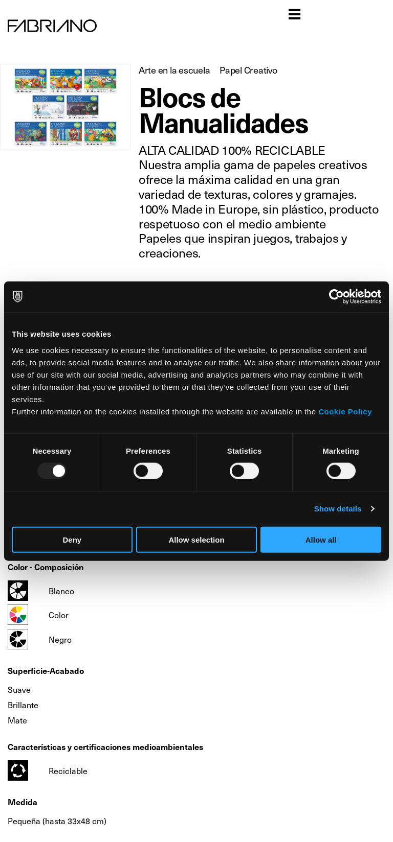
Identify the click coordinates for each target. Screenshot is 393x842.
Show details (338, 508)
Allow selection (196, 539)
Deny (71, 539)
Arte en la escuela (174, 70)
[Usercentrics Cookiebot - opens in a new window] (336, 297)
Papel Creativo (248, 70)
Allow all (321, 539)
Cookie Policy (345, 411)
